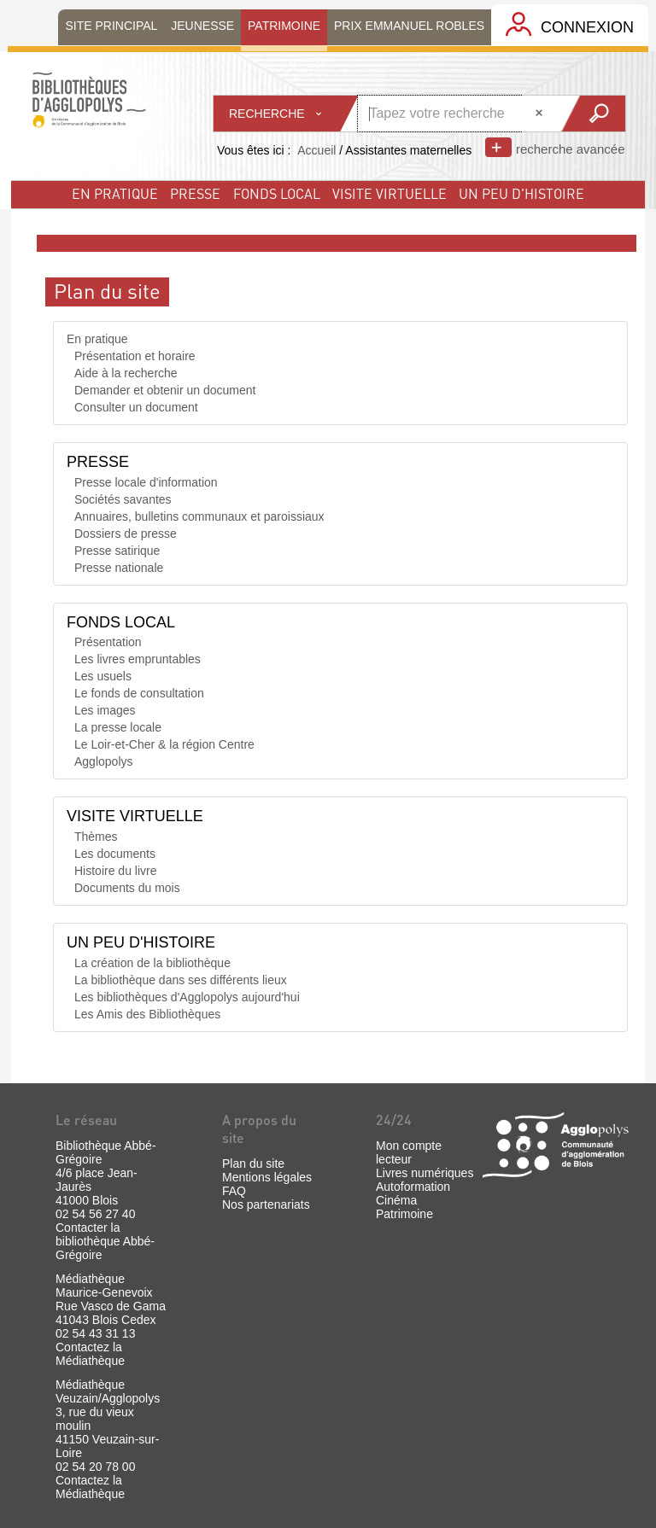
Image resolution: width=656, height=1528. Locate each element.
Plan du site (253, 1163)
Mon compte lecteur (409, 1152)
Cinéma (396, 1200)
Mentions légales (267, 1177)
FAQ (234, 1191)
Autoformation (413, 1186)
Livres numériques (424, 1173)
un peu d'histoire (521, 193)
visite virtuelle (389, 193)
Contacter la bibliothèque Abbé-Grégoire (105, 1241)
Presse (195, 193)
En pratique (115, 193)
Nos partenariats (266, 1204)
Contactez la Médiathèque (90, 1354)
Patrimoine (404, 1214)
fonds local (276, 193)
